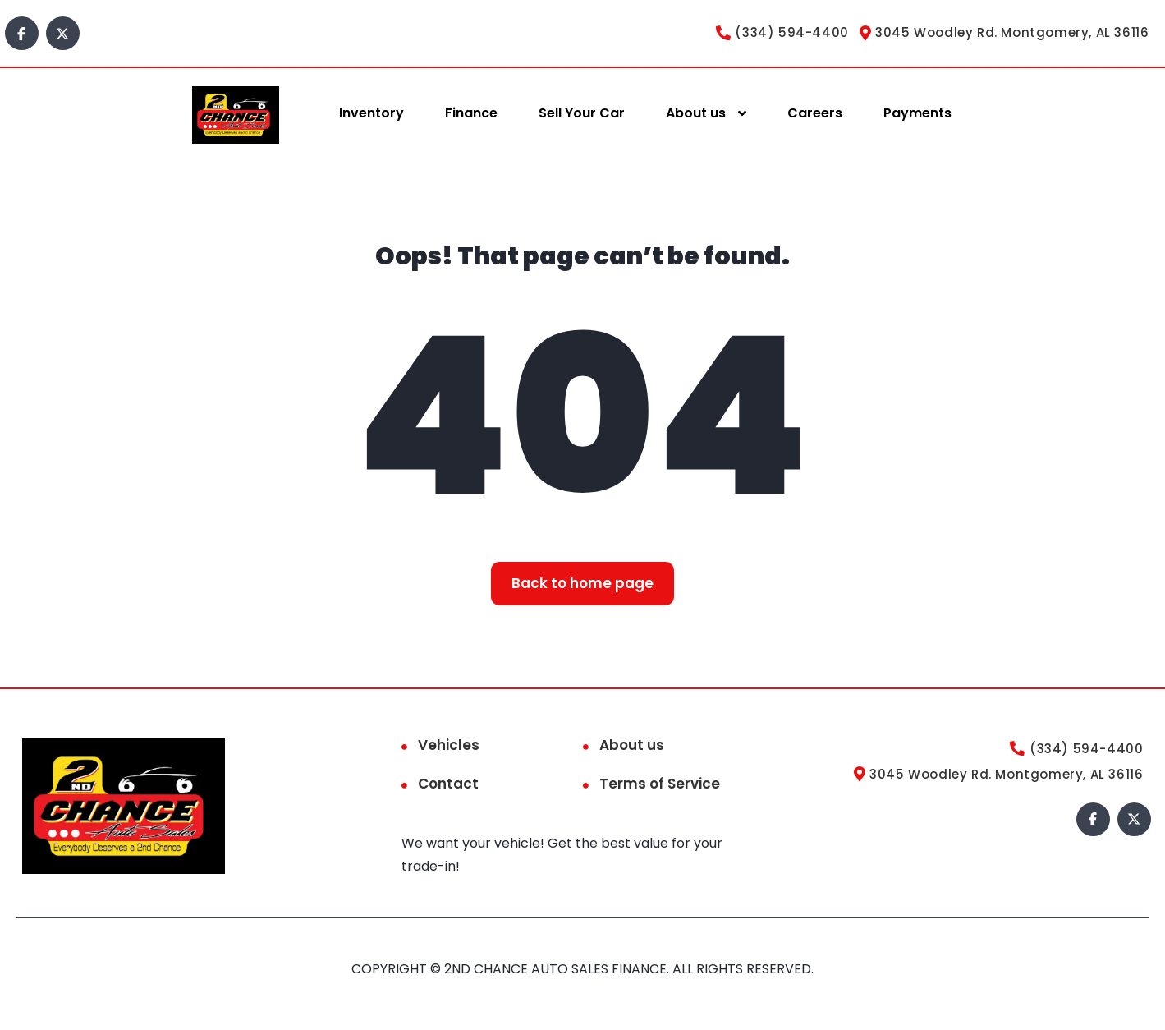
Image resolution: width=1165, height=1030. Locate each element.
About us (696, 112)
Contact (448, 783)
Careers (814, 112)
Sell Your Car (582, 112)
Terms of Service (659, 783)
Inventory (371, 112)
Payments (917, 112)
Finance (471, 112)
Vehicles (448, 745)
